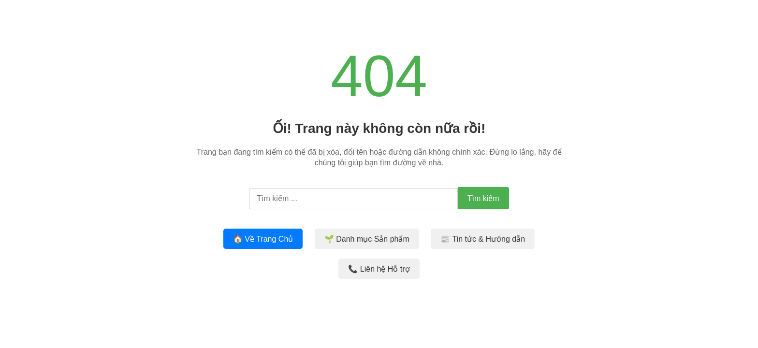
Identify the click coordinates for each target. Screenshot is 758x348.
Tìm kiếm (483, 198)
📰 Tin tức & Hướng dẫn (482, 239)
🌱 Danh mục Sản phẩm (366, 239)
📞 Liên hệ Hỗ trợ (378, 269)
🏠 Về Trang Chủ (263, 239)
